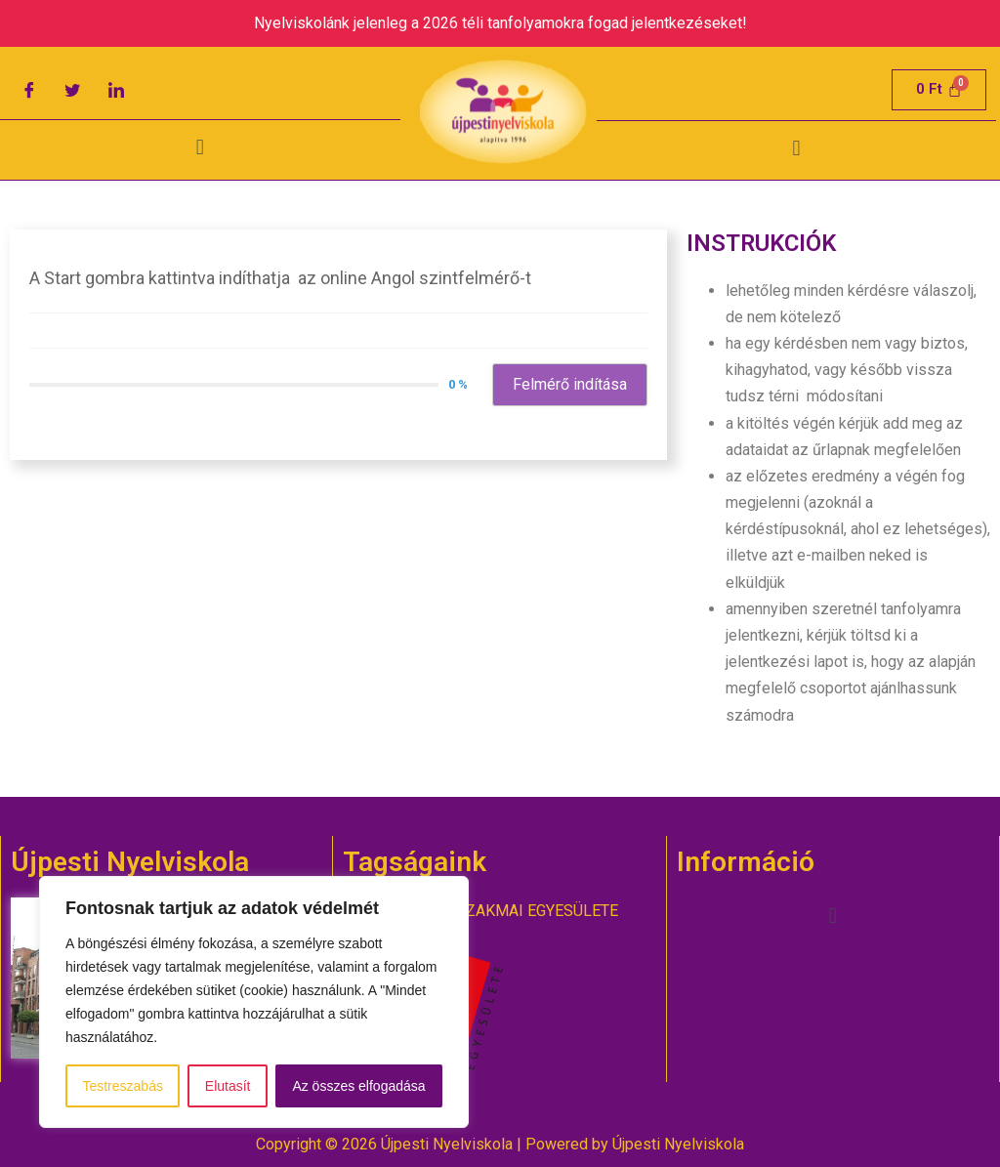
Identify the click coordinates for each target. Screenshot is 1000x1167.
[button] (199, 148)
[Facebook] (29, 89)
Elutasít (228, 1086)
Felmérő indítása (570, 384)
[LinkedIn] (116, 89)
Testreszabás (122, 1086)
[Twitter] (72, 89)
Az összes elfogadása (358, 1086)
